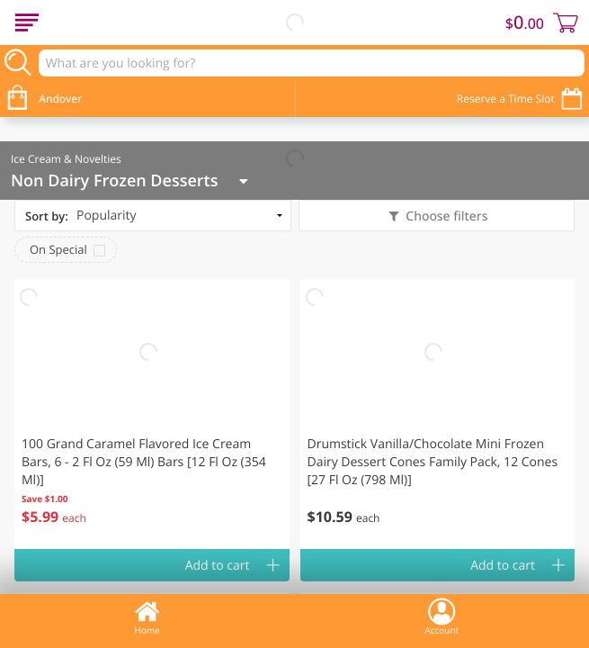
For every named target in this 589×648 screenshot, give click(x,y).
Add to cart (217, 565)
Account (441, 616)
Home (147, 616)
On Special (58, 249)
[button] (152, 414)
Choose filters (445, 216)
